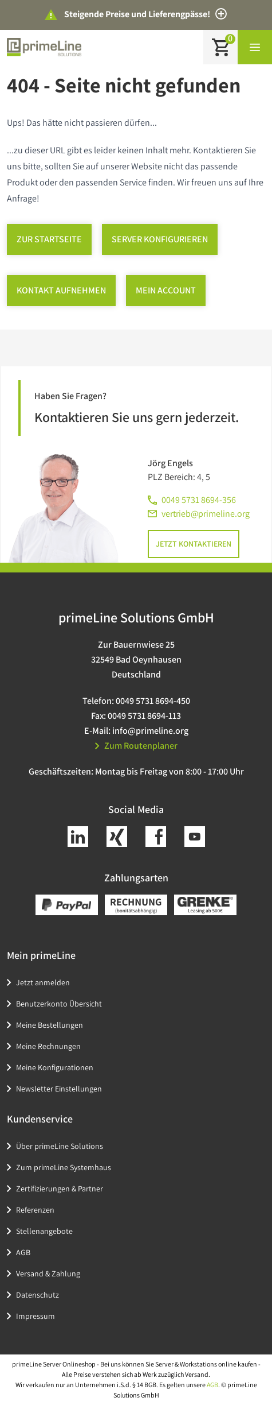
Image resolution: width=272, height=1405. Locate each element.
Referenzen (35, 1210)
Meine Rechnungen (48, 1046)
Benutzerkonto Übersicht (59, 1003)
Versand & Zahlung (48, 1273)
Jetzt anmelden (43, 982)
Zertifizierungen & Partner (59, 1188)
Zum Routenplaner (136, 746)
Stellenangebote (44, 1231)
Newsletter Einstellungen (59, 1088)
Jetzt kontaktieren (193, 544)
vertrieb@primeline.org (205, 514)
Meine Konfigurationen (54, 1067)
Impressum (35, 1316)
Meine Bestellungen (49, 1025)
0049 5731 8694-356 (198, 500)
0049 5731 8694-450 (153, 701)
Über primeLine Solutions (59, 1146)
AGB (23, 1252)
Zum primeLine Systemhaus (63, 1167)
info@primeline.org (150, 731)
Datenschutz (37, 1295)
